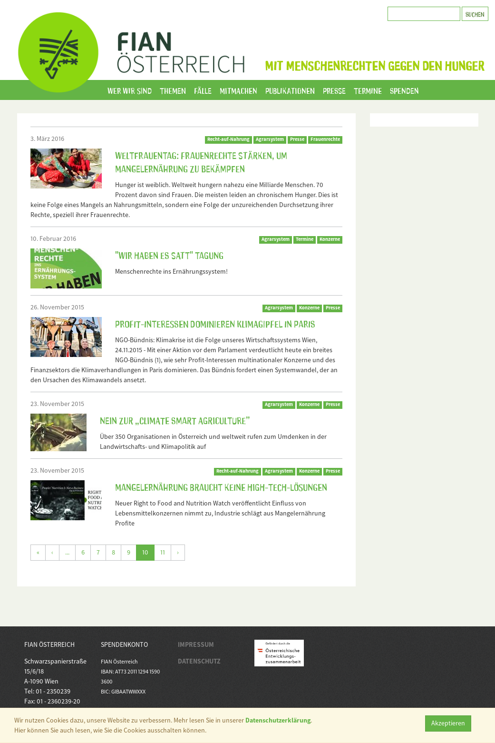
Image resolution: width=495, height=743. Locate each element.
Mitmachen (238, 90)
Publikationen (290, 90)
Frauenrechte (325, 139)
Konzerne (330, 239)
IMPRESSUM (196, 644)
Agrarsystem (270, 139)
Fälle (203, 90)
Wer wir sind (129, 90)
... (67, 552)
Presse (334, 90)
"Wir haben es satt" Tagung (169, 254)
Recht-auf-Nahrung (228, 139)
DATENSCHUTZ (199, 661)
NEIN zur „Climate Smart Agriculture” (175, 420)
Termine (368, 90)
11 (162, 552)
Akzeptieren (448, 723)
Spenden (404, 90)
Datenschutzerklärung (278, 720)
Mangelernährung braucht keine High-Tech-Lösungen (221, 486)
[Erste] (38, 553)
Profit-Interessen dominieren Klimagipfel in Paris (215, 323)
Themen (173, 90)
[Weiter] (178, 553)
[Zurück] (52, 553)
